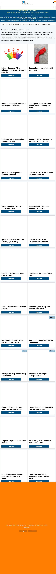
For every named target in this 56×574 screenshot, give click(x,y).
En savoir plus (27, 527)
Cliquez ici (11, 75)
